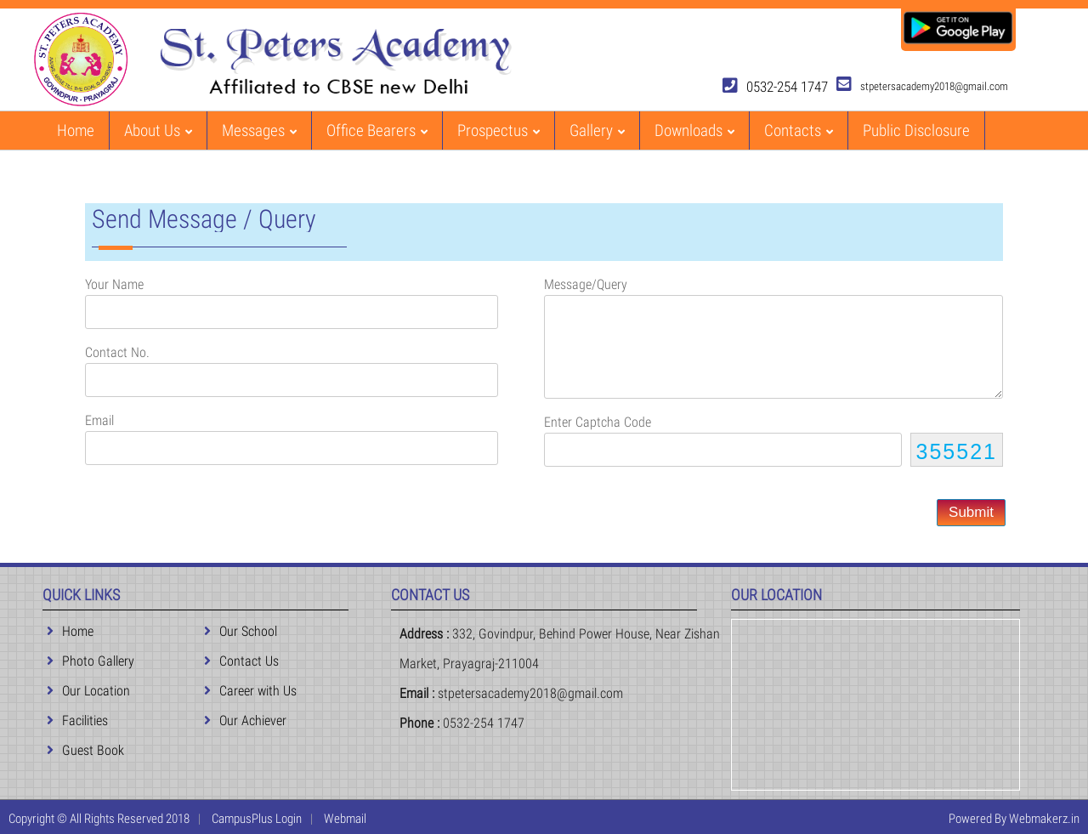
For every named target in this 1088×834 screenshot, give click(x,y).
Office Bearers (377, 130)
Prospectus (498, 130)
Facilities (77, 720)
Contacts (798, 130)
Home (75, 130)
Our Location (88, 691)
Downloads (694, 130)
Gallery (597, 130)
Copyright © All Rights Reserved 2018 (99, 818)
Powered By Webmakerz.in (1014, 818)
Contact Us (241, 661)
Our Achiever (245, 720)
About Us (158, 130)
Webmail (345, 818)
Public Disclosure (916, 130)
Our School (240, 631)
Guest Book (85, 750)
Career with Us (250, 691)
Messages (259, 130)
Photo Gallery (90, 661)
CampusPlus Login (257, 818)
